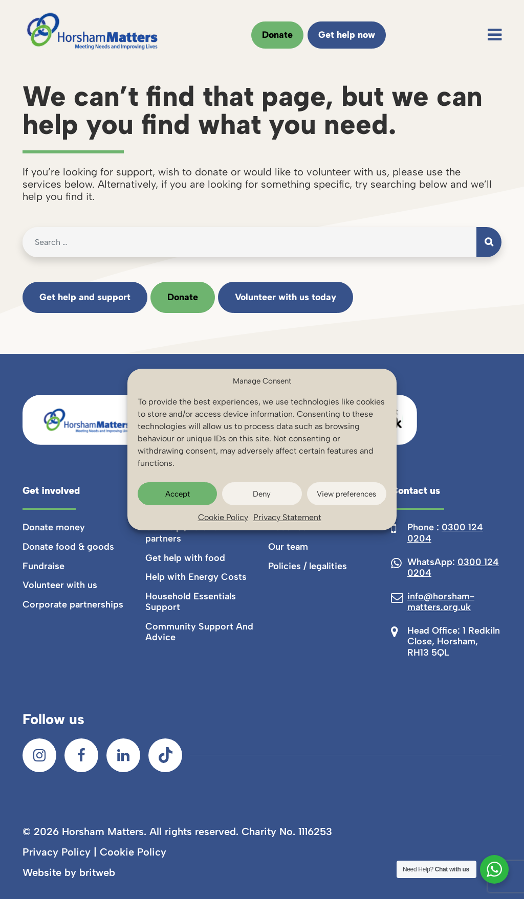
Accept (177, 494)
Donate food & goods (68, 546)
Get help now (346, 34)
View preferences (346, 494)
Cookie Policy (223, 517)
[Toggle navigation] (494, 35)
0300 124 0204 (445, 533)
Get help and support (84, 297)
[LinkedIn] (123, 755)
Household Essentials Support (190, 602)
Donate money (54, 527)
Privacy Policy (57, 852)
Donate (277, 34)
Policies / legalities (307, 566)
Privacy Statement (287, 517)
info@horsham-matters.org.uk (440, 602)
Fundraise (43, 566)
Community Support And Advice (199, 632)
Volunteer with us (60, 585)
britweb (97, 872)
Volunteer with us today (285, 297)
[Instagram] (39, 755)
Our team (288, 546)
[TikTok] (165, 755)
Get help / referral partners (183, 533)
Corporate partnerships (73, 604)
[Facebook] (81, 755)
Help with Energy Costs (196, 576)
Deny (262, 494)
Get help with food (185, 558)
